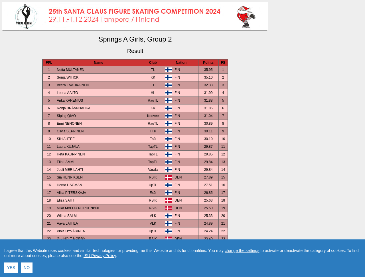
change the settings (242, 269)
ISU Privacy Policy (100, 274)
